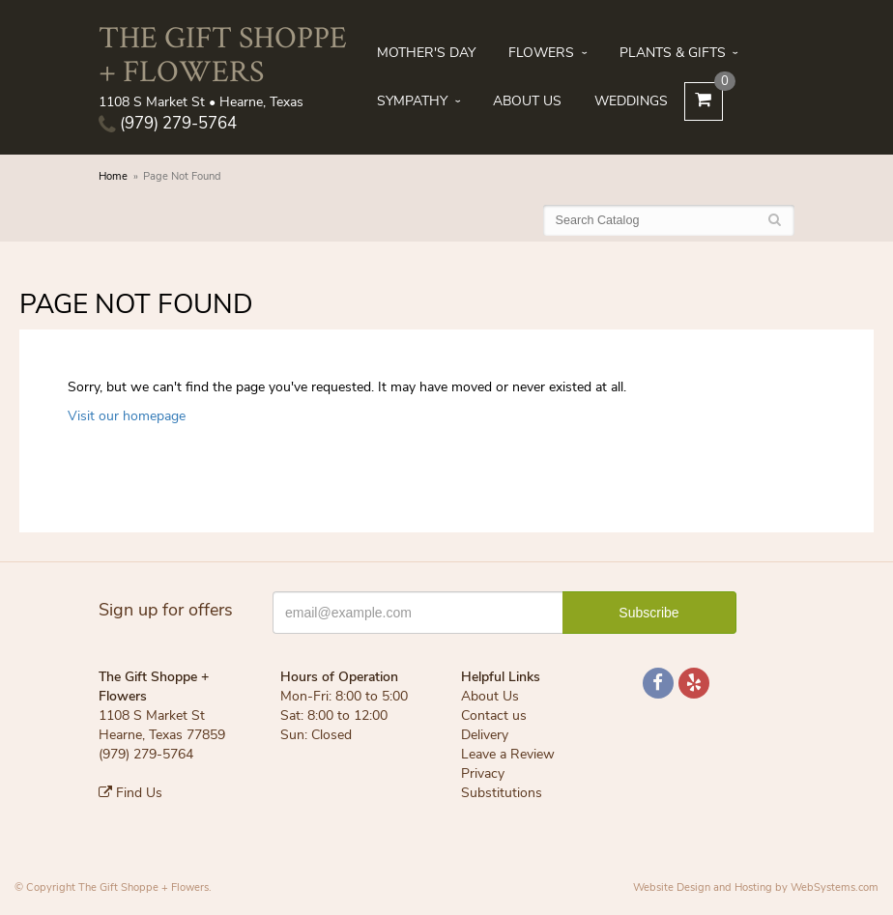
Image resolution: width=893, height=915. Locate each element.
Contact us (494, 715)
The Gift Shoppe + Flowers (223, 53)
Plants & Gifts (672, 52)
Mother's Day (426, 52)
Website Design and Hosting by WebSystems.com (756, 887)
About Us (527, 101)
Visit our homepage (127, 416)
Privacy (482, 773)
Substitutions (501, 793)
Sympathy (412, 101)
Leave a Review (508, 754)
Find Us (130, 793)
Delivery (484, 735)
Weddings (631, 101)
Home (113, 176)
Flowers (541, 52)
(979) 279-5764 (168, 123)
